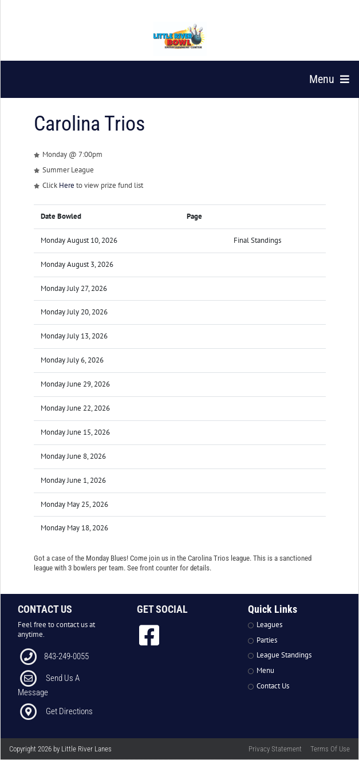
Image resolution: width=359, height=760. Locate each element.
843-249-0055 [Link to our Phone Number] (66, 656)
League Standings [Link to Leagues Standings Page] (284, 655)
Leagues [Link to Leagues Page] (269, 624)
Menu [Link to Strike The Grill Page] (265, 670)
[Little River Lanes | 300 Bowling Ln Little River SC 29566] (180, 39)
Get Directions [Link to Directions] (69, 711)
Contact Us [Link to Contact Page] (273, 686)
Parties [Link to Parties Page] (267, 640)
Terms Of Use (330, 749)
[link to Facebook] (149, 635)
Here (66, 185)
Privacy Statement (275, 749)
